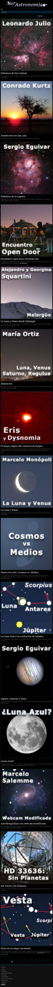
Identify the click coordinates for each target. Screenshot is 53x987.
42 (37, 960)
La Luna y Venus (9, 510)
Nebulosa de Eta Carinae (14, 73)
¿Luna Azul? (7, 761)
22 (43, 959)
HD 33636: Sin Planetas (13, 885)
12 (21, 959)
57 (30, 961)
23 (46, 959)
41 (35, 960)
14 (26, 959)
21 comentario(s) (9, 767)
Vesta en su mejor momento (16, 948)
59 (34, 961)
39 (30, 960)
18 (35, 959)
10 (17, 959)
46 (46, 960)
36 (24, 960)
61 (38, 961)
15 (28, 959)
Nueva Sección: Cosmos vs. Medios (20, 572)
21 (41, 959)
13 (24, 959)
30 (11, 960)
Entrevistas (4, 975)
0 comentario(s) (8, 79)
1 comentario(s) (8, 265)
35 (22, 960)
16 (30, 959)
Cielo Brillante (4, 977)
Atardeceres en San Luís (13, 135)
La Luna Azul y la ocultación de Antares (22, 636)
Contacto (3, 982)
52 (18, 961)
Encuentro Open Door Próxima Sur (20, 258)
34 (19, 960)
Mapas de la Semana (6, 973)
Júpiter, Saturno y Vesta (13, 698)
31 (13, 960)
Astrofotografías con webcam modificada (23, 823)
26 (2, 960)
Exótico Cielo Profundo (7, 978)
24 (48, 959)
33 (17, 960)
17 (32, 959)
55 (25, 961)
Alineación (6, 383)
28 (6, 960)
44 (42, 960)
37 (26, 960)
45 (44, 960)
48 (50, 960)
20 (39, 959)
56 (27, 961)
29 (8, 960)
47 (48, 960)
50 (14, 961)
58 (32, 961)
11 (19, 959)
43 (39, 960)
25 (50, 959)
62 (41, 961)
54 (23, 961)
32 (15, 960)
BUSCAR (40, 16)
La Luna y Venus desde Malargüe (18, 321)
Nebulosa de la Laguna (13, 196)
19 (37, 959)
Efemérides (4, 971)
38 (28, 960)
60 (36, 961)
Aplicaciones (4, 980)
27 (4, 960)
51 (16, 961)
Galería (3, 969)
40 (33, 960)
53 (21, 961)
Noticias (3, 967)
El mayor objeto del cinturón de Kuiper (22, 446)
